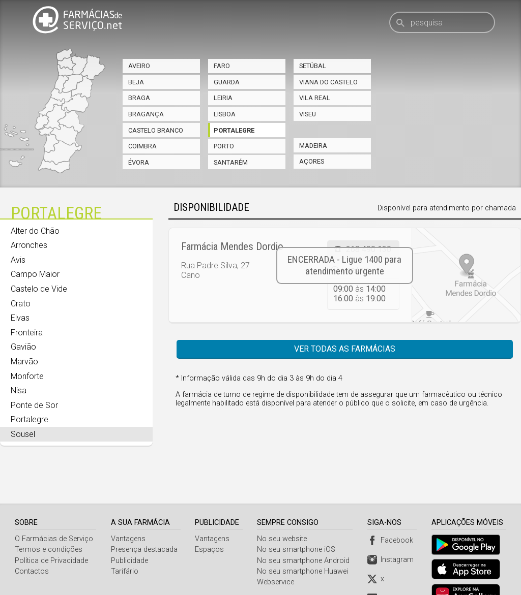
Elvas (20, 318)
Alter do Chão (35, 231)
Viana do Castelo (328, 82)
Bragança (146, 114)
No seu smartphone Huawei (304, 546)
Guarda (227, 82)
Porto (224, 146)
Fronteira (27, 332)
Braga (139, 98)
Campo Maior (35, 274)
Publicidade (129, 535)
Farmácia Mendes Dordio (232, 246)
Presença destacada (144, 524)
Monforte (27, 376)
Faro (222, 66)
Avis (18, 260)
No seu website (283, 513)
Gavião (23, 347)
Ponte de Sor (34, 405)
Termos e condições (48, 524)
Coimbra (142, 146)
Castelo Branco (155, 130)
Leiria (223, 98)
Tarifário (124, 546)
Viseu (307, 114)
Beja (136, 82)
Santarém (231, 162)
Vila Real (314, 98)
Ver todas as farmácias (344, 349)
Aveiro (139, 66)
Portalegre (234, 130)
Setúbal (312, 66)
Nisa (18, 390)
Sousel (23, 434)
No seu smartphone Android (304, 535)
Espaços (210, 524)
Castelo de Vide (39, 289)
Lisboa (225, 114)
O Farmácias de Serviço (54, 513)
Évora (138, 162)
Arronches (29, 245)
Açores (311, 161)
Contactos (32, 546)
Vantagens (128, 513)
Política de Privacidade (51, 535)
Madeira (313, 145)
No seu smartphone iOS (297, 524)
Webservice (277, 556)
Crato (21, 303)
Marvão (24, 361)
